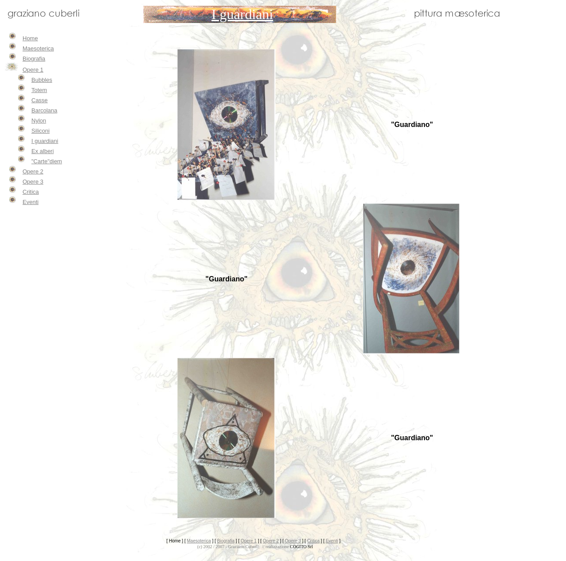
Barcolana (44, 110)
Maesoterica (38, 48)
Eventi (30, 202)
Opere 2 (33, 171)
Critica (31, 191)
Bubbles (41, 80)
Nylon (38, 120)
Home (30, 38)
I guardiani (44, 141)
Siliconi (40, 130)
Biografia (34, 58)
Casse (39, 100)
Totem (39, 90)
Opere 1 (33, 69)
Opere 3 (33, 181)
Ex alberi (42, 151)
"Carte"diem (46, 161)
